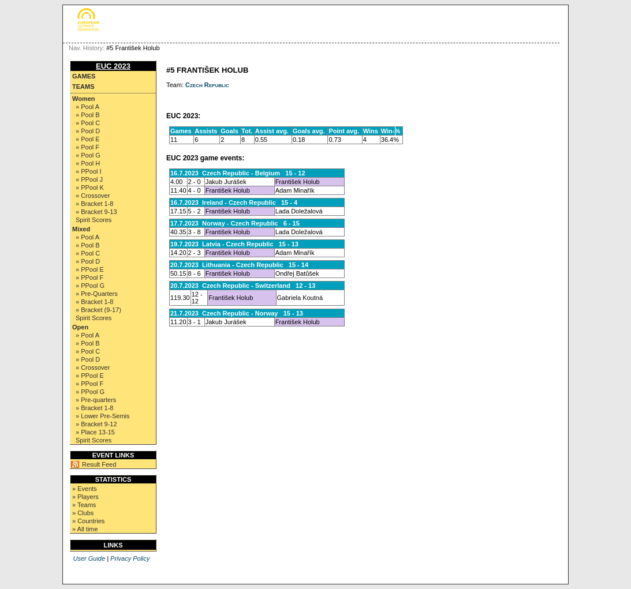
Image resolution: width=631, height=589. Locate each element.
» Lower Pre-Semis (103, 415)
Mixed (81, 229)
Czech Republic (207, 84)
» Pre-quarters (96, 399)
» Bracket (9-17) (98, 309)
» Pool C (88, 122)
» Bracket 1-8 (94, 203)
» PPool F (89, 277)
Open (80, 327)
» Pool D (88, 130)
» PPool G (90, 285)
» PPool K (90, 187)
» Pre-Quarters (97, 293)
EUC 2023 (113, 66)
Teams (83, 86)
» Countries (88, 520)
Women (83, 98)
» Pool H (88, 163)
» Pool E (88, 139)
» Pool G (88, 155)
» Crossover (93, 195)
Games (83, 76)
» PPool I (89, 171)
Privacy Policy (130, 558)
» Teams (84, 504)
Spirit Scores (93, 219)
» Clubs (83, 512)
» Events (84, 488)
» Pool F (87, 147)
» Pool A (87, 106)
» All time (85, 529)
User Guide (89, 558)
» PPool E (90, 269)
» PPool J (89, 179)
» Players (85, 496)
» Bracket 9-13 (96, 211)
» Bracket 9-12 (96, 424)
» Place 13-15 (95, 432)
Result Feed (99, 464)
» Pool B (88, 114)
